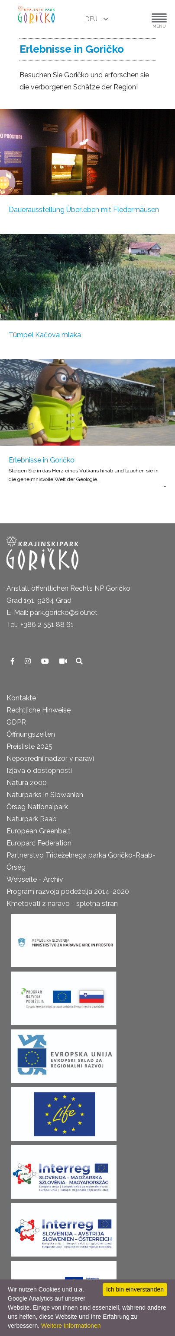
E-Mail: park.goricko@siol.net (51, 612)
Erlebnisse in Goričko (42, 460)
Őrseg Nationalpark (37, 807)
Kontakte (21, 698)
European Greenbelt (38, 831)
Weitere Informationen (70, 1325)
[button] (133, 19)
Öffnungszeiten (30, 734)
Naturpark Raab (31, 819)
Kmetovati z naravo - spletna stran (62, 903)
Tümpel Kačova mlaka (45, 335)
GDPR (16, 722)
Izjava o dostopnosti (39, 770)
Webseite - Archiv (34, 879)
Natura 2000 (26, 783)
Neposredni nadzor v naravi (50, 758)
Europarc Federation (38, 843)
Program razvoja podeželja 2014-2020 (67, 891)
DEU (92, 19)
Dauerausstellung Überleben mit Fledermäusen (84, 210)
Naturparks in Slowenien (44, 795)
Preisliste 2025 (29, 746)
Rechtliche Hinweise (38, 710)
